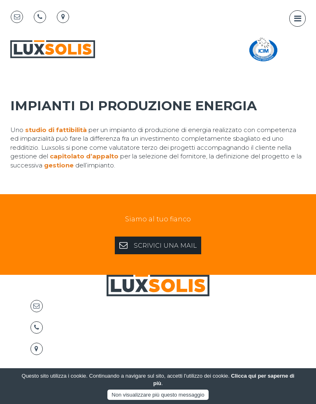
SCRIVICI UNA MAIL (158, 245)
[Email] (17, 17)
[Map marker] (63, 17)
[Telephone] (40, 17)
